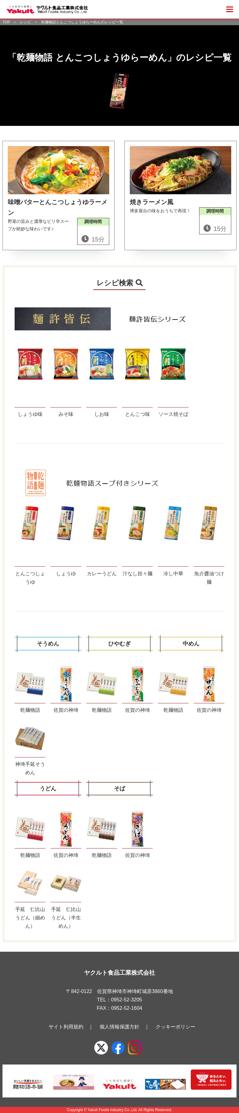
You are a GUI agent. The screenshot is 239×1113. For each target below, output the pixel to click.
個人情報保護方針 (119, 1026)
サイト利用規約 (66, 1026)
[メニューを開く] (229, 9)
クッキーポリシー (175, 1026)
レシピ (25, 22)
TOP (6, 22)
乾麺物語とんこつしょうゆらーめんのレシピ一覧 (82, 22)
